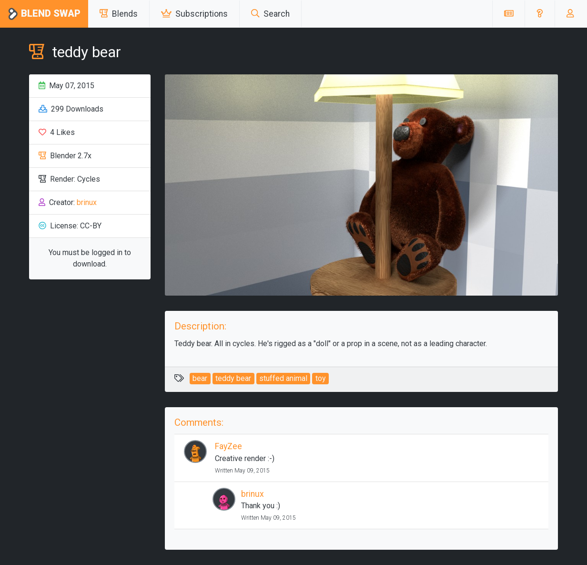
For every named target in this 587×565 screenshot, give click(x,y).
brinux (87, 202)
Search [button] (270, 14)
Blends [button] (119, 14)
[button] (540, 14)
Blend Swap (44, 14)
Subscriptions (194, 14)
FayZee (228, 446)
